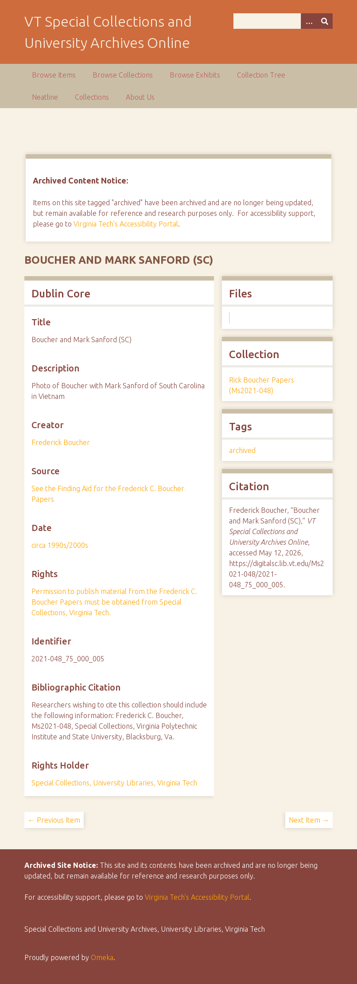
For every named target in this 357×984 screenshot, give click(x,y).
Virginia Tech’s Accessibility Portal (197, 897)
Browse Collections (123, 75)
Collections (92, 97)
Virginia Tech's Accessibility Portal (126, 224)
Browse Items (54, 75)
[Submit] (325, 21)
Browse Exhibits (195, 75)
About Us (140, 97)
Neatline (45, 97)
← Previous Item (54, 820)
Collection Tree (261, 75)
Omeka (102, 957)
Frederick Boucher (60, 442)
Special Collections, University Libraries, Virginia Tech (114, 783)
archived (242, 450)
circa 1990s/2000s (59, 545)
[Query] (283, 21)
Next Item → (309, 820)
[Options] (309, 21)
